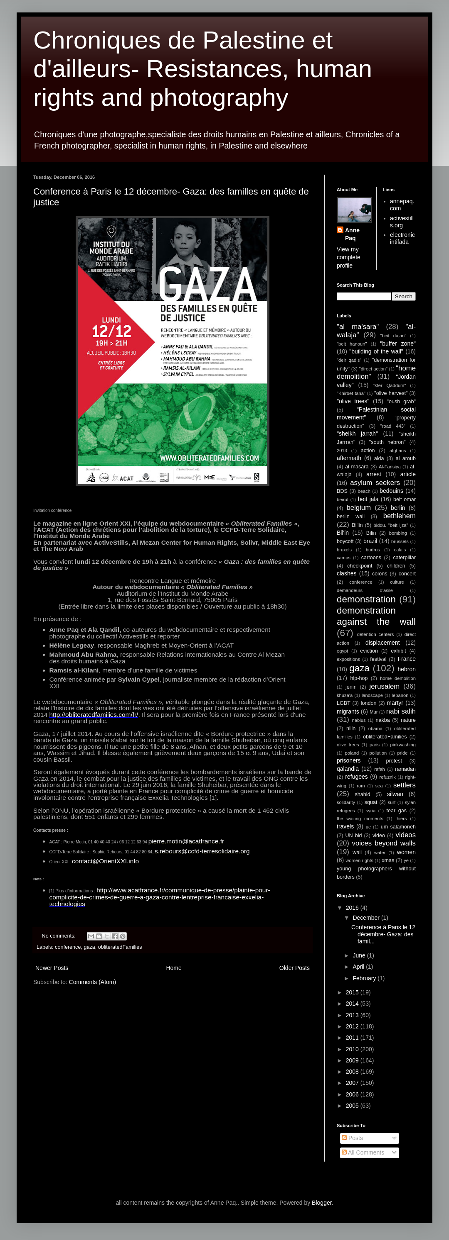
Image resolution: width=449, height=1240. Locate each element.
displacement (382, 642)
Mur (373, 711)
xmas (388, 860)
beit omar (404, 499)
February (365, 978)
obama (375, 728)
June (360, 955)
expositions (348, 659)
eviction (369, 651)
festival (378, 659)
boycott (345, 541)
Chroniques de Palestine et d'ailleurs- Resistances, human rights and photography (202, 68)
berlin (398, 507)
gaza (89, 947)
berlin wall (351, 516)
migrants (348, 711)
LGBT (343, 703)
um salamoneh (398, 827)
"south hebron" (387, 442)
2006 (353, 1094)
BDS (342, 491)
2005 (353, 1105)
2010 (353, 1049)
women (406, 852)
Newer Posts (51, 968)
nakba (382, 720)
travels (345, 826)
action (368, 450)
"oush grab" (401, 401)
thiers (401, 818)
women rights (359, 860)
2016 (353, 907)
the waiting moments (360, 818)
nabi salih (401, 711)
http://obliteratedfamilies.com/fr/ (93, 714)
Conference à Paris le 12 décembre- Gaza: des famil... (383, 934)
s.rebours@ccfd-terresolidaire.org (202, 851)
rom (361, 785)
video (379, 835)
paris (375, 744)
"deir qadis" (349, 360)
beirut (342, 499)
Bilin (371, 533)
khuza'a (345, 695)
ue (368, 826)
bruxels (344, 549)
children (396, 566)
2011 (353, 1037)
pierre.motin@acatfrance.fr (186, 841)
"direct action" (373, 368)
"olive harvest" (390, 393)
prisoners (349, 760)
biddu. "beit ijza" (390, 525)
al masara (356, 467)
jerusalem (385, 686)
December (367, 917)
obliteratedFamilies (120, 947)
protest (394, 761)
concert (407, 574)
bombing (398, 533)
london (369, 703)
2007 (353, 1082)
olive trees (348, 744)
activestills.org (402, 222)
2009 (353, 1060)
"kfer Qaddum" (389, 385)
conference (68, 947)
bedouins (391, 490)
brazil (370, 541)
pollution (378, 752)
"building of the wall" (376, 351)
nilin (350, 728)
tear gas (396, 811)
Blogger (321, 1202)
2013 (342, 450)
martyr (395, 702)
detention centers (375, 634)
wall (357, 852)
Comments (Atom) (92, 982)
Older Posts (294, 968)
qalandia (348, 768)
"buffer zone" (398, 343)
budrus (373, 549)
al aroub (406, 458)
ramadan (405, 769)
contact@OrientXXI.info (105, 861)
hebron (406, 669)
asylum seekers (375, 483)
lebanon (400, 695)
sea (379, 785)
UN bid (353, 835)
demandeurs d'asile (365, 590)
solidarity (346, 802)
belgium (358, 508)
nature (408, 720)
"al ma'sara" (358, 327)
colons (379, 574)
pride (402, 752)
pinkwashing (403, 744)
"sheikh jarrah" (357, 433)
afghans (398, 450)
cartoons (371, 557)
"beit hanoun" (352, 343)
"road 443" (392, 426)
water (379, 852)
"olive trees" (353, 401)
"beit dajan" (393, 335)
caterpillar (404, 557)
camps (343, 557)
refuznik (388, 777)
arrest (373, 474)
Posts (352, 1138)
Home (173, 968)
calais (400, 549)
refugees (356, 776)
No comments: (59, 936)
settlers (404, 785)
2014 (353, 1003)
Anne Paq (352, 234)
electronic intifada (402, 238)
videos (406, 835)
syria (371, 810)
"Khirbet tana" (351, 393)
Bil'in (343, 532)
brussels (400, 541)
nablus (359, 720)
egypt (342, 650)
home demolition (398, 678)
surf (392, 802)
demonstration (366, 599)
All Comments (363, 1152)
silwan (395, 794)
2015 (353, 992)
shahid (362, 794)
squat (371, 802)
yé (406, 860)
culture (397, 582)
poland (352, 752)
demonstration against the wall (376, 616)
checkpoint (359, 566)
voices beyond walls (384, 843)
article (408, 474)
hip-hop (359, 678)
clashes (346, 573)
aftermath (349, 458)
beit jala (368, 499)
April (359, 966)
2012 (353, 1026)
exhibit (398, 651)
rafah (379, 769)
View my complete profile (348, 257)
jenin (351, 687)
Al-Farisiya (390, 466)
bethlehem (399, 516)
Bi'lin (357, 525)
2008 (353, 1071)
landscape (372, 695)
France (406, 658)
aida (379, 458)
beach (364, 491)
